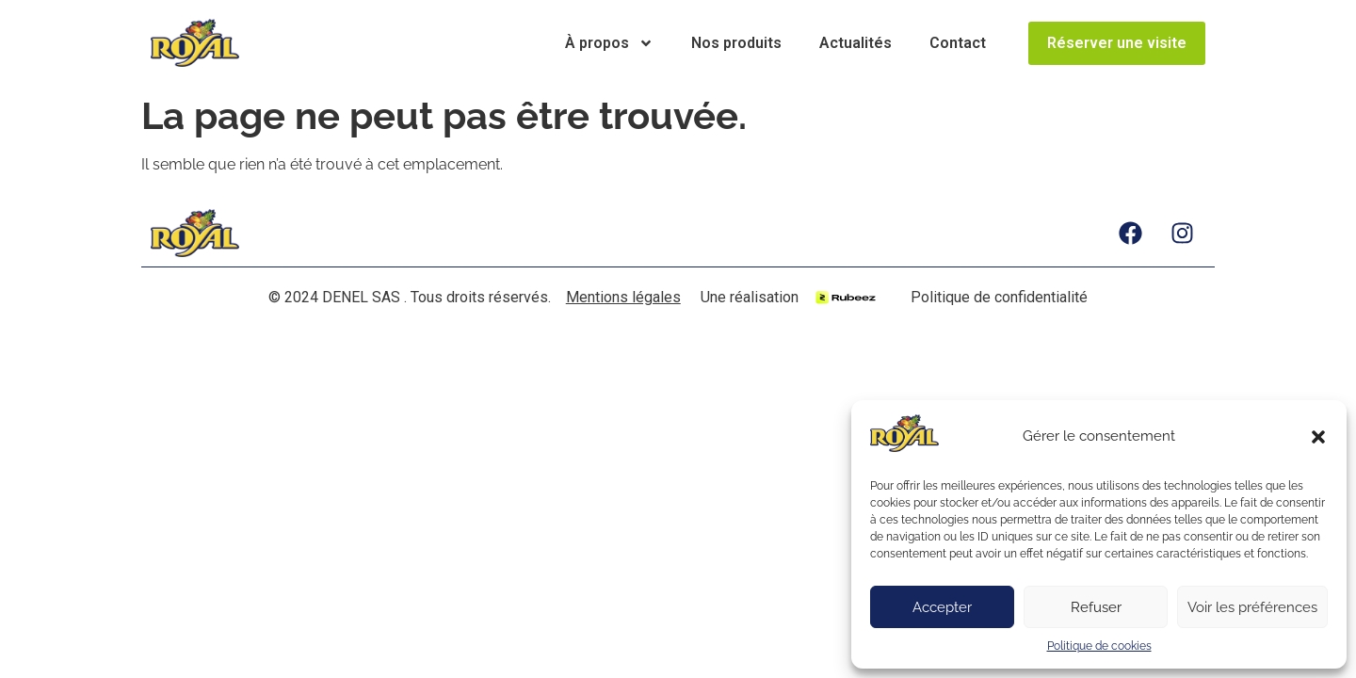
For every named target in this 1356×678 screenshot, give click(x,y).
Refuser (1096, 607)
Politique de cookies (1099, 646)
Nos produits (736, 43)
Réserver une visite (1116, 43)
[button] (1318, 437)
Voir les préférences (1252, 607)
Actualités (855, 43)
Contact (957, 43)
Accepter (942, 607)
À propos (609, 43)
